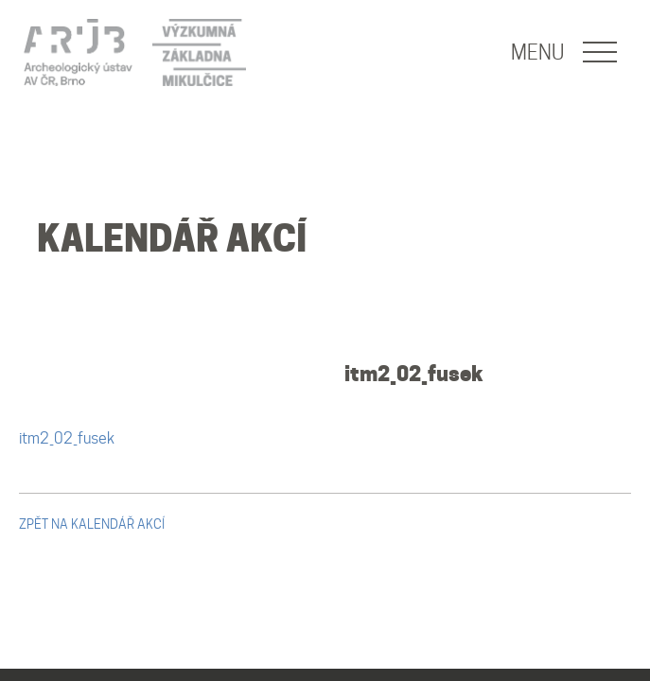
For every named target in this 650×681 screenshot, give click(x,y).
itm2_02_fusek (413, 373)
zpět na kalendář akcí (92, 524)
